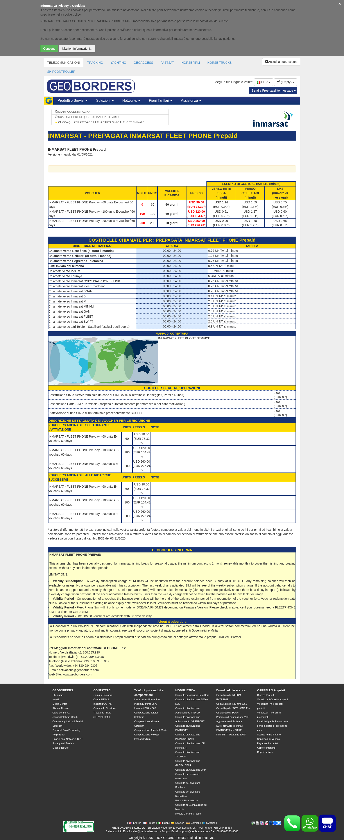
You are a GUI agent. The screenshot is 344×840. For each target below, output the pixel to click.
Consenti (49, 48)
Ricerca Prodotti (265, 695)
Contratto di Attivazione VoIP (190, 769)
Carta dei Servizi (61, 712)
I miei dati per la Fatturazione (272, 721)
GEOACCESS (143, 62)
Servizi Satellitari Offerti (64, 717)
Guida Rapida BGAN (227, 712)
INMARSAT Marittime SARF (231, 734)
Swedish (208, 823)
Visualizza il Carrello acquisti (272, 699)
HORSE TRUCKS (219, 62)
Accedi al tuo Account (281, 61)
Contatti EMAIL (101, 699)
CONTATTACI (102, 690)
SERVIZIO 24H (101, 717)
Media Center (59, 703)
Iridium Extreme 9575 (145, 703)
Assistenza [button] (191, 100)
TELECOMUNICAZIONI (63, 62)
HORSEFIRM (190, 62)
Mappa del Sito (60, 747)
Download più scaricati (231, 690)
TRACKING (95, 62)
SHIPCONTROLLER (61, 71)
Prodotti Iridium (142, 739)
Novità (55, 699)
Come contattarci (266, 747)
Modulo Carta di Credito (188, 813)
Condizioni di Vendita (268, 739)
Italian (163, 823)
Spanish (177, 823)
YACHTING (118, 62)
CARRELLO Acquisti (271, 690)
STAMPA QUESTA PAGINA (72, 111)
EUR (263, 82)
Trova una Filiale (102, 712)
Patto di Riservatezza (186, 800)
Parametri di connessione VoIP (232, 717)
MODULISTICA (185, 690)
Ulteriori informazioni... (77, 48)
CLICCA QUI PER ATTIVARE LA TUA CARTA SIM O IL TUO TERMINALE (99, 122)
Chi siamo (57, 695)
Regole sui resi (265, 752)
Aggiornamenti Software (229, 721)
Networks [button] (131, 100)
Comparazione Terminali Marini (150, 730)
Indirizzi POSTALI (102, 703)
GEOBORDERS (62, 690)
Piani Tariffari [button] (160, 100)
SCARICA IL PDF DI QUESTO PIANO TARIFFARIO (87, 117)
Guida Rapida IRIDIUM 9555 (231, 703)
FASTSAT (167, 62)
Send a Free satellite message (274, 90)
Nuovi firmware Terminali (229, 725)
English (135, 823)
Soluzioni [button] (104, 100)
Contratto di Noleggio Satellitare (192, 695)
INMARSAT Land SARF (229, 730)
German (193, 823)
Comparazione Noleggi (146, 734)
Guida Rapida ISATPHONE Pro (233, 708)
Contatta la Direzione (104, 708)
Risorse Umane (60, 708)
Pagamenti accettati (267, 743)
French (149, 823)
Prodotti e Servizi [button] (72, 100)
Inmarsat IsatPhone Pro (147, 699)
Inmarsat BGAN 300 (145, 708)
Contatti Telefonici (103, 695)
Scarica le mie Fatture (269, 734)
